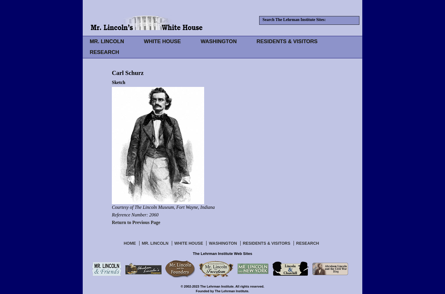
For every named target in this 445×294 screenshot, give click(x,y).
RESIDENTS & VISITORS (287, 41)
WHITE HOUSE (162, 41)
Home (130, 243)
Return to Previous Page (136, 222)
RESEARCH (104, 52)
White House (188, 243)
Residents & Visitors (266, 243)
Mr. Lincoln (155, 243)
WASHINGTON (219, 41)
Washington (223, 243)
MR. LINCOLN (107, 41)
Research (307, 243)
